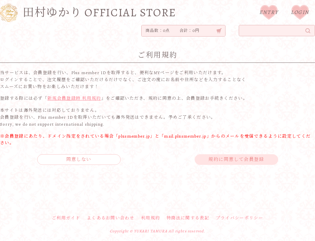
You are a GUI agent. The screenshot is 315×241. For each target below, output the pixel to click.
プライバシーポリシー (239, 218)
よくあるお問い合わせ (110, 218)
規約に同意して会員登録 (236, 159)
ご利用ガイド (66, 218)
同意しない (79, 159)
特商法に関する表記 (187, 218)
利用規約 (150, 218)
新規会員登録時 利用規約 (74, 98)
